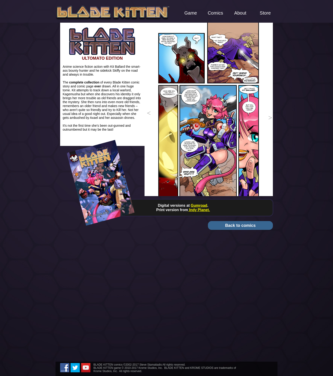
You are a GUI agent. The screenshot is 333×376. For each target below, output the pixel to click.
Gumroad (199, 205)
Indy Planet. (199, 210)
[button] (148, 109)
